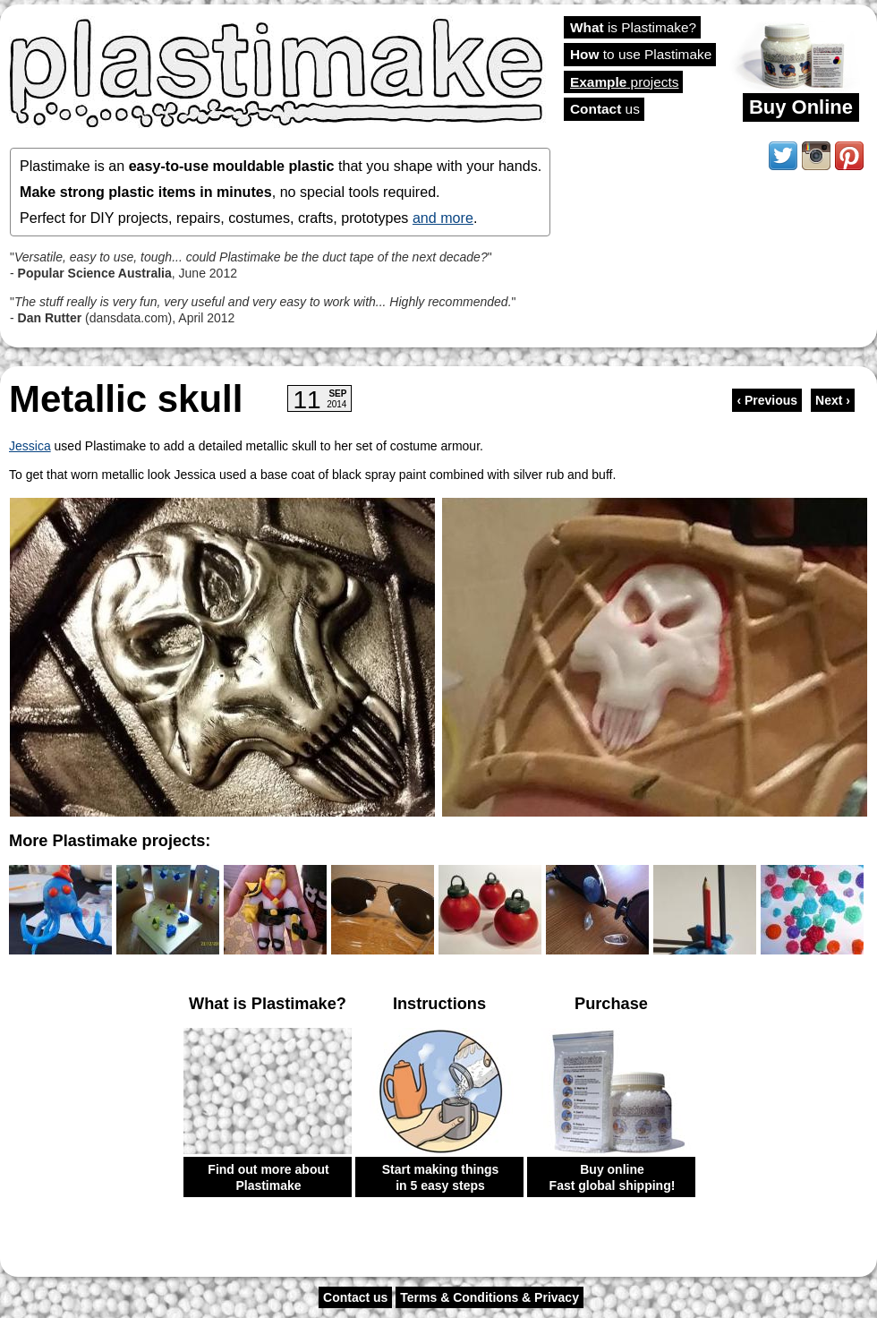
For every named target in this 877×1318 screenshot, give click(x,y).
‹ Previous (767, 400)
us (605, 108)
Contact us (355, 1297)
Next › (832, 400)
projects (624, 82)
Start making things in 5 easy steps (440, 1177)
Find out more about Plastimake (268, 1177)
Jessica (30, 446)
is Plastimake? (633, 27)
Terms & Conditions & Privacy (489, 1297)
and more (443, 218)
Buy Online (801, 107)
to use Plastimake (640, 54)
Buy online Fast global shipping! (612, 1177)
